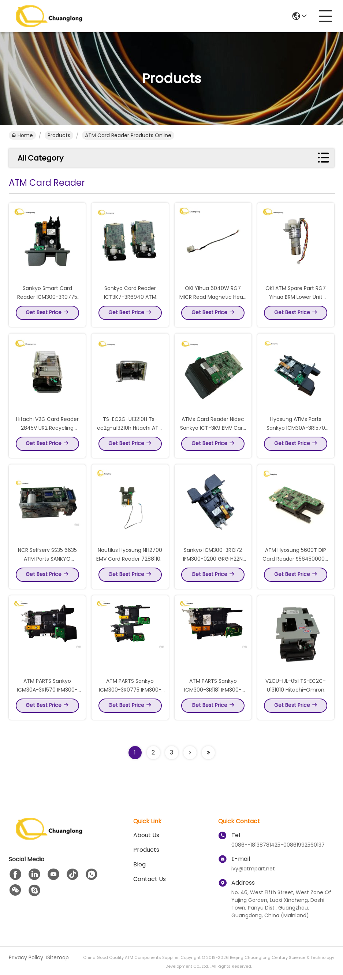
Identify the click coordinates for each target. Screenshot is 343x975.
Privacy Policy (26, 957)
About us (146, 835)
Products (59, 135)
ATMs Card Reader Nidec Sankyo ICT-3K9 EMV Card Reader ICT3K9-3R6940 (213, 430)
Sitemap (58, 957)
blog (139, 864)
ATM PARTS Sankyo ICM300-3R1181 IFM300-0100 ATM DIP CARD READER (213, 692)
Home (22, 135)
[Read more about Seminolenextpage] (190, 752)
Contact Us (149, 879)
